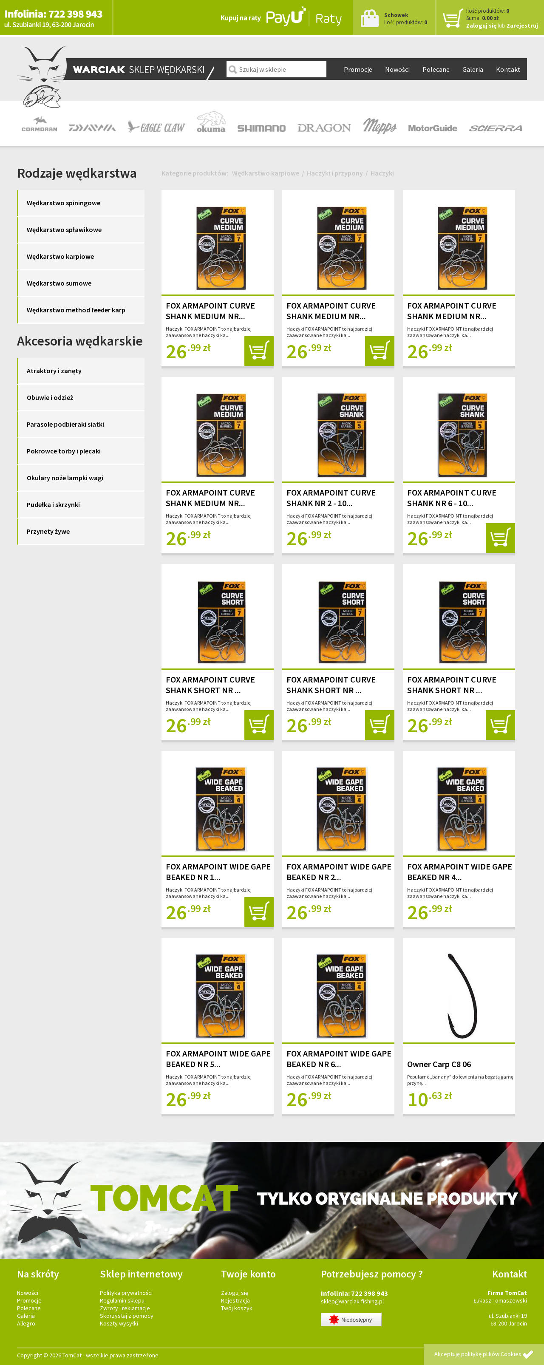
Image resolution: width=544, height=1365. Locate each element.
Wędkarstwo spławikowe (64, 229)
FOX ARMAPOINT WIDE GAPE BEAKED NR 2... (338, 871)
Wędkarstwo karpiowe (60, 256)
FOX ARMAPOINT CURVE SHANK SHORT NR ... (210, 684)
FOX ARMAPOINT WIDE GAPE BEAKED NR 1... (218, 871)
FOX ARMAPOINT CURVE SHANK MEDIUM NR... (210, 310)
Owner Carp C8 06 (439, 1064)
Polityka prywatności (126, 1293)
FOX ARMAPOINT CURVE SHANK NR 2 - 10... (331, 497)
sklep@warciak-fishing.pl (352, 1301)
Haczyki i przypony (335, 173)
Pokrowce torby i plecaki (64, 451)
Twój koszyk (236, 1308)
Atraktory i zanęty (54, 370)
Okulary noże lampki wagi (65, 477)
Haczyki (382, 173)
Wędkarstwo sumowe (59, 283)
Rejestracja (235, 1300)
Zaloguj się (481, 25)
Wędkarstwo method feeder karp (76, 310)
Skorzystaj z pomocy (126, 1316)
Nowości (397, 69)
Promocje (358, 69)
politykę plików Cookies (491, 1354)
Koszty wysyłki (119, 1323)
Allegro (26, 1323)
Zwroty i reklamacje (125, 1308)
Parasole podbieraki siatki (65, 424)
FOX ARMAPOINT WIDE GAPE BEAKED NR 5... (218, 1058)
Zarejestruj (522, 25)
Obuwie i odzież (50, 397)
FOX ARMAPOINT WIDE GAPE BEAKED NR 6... (338, 1058)
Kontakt (508, 69)
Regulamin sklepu (122, 1300)
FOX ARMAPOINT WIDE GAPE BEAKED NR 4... (459, 871)
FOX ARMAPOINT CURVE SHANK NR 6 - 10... (451, 497)
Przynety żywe (48, 531)
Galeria (472, 69)
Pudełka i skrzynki (53, 504)
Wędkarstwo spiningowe (63, 202)
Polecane (436, 69)
